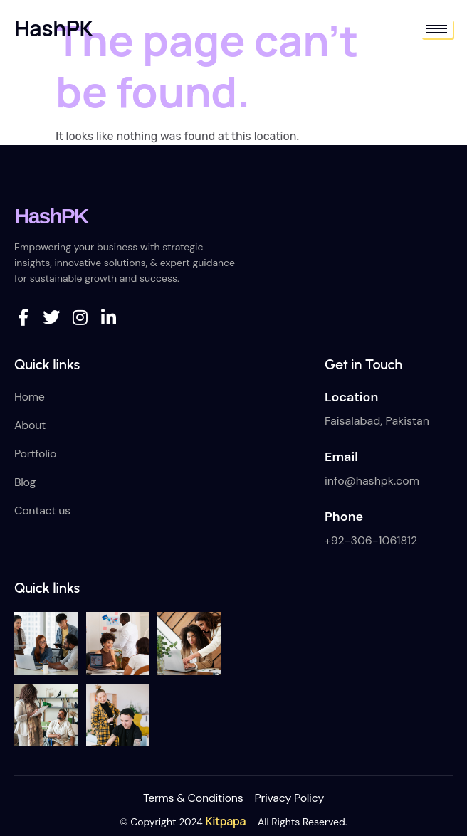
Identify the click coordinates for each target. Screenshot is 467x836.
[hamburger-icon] (437, 28)
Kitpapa (226, 821)
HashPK (53, 28)
